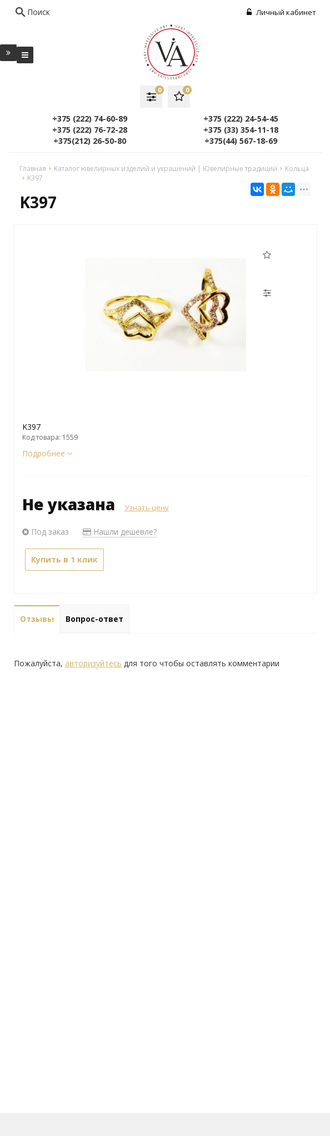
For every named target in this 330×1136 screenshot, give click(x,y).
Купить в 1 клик (64, 559)
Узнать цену (146, 507)
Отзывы (37, 619)
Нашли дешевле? (120, 531)
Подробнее (47, 453)
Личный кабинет (281, 12)
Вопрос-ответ (94, 619)
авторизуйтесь (93, 663)
